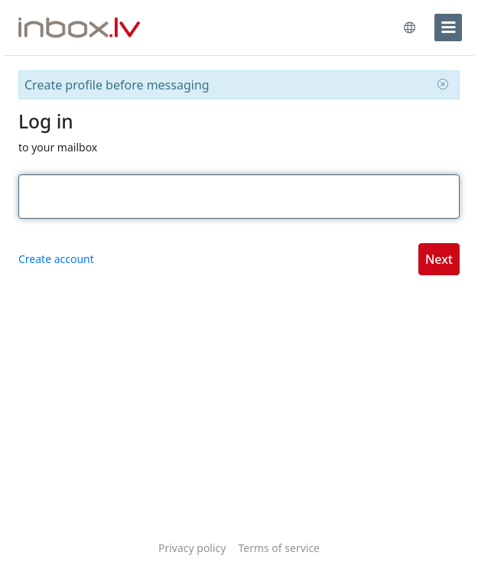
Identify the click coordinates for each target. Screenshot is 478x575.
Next (439, 259)
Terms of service (279, 548)
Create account (56, 259)
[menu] (448, 27)
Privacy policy (192, 548)
